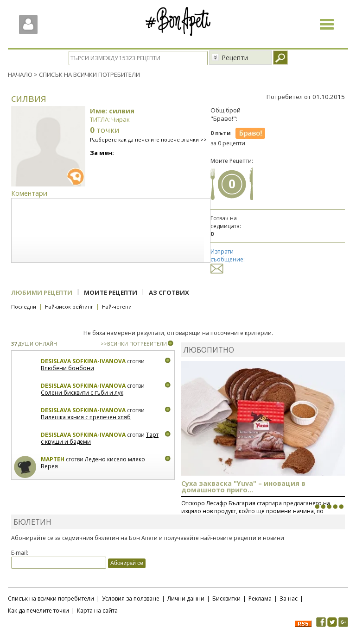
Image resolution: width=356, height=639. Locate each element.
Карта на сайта (97, 610)
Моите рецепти (110, 292)
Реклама (260, 598)
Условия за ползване (130, 598)
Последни (23, 306)
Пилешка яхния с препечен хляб (86, 417)
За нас (289, 598)
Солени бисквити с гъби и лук (82, 393)
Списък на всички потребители (51, 598)
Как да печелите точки (38, 610)
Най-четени (117, 306)
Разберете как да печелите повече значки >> (148, 139)
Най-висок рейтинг (69, 306)
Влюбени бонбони (67, 368)
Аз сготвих (169, 292)
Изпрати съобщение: (227, 260)
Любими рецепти (41, 292)
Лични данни (185, 598)
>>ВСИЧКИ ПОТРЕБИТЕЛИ (134, 343)
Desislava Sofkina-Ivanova (83, 361)
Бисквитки (226, 598)
